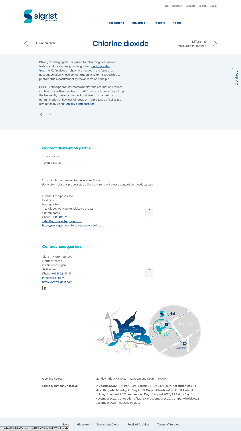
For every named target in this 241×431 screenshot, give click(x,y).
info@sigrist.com (53, 278)
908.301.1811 (59, 217)
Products (158, 23)
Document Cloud (108, 424)
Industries (138, 23)
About (177, 23)
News (65, 424)
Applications (115, 23)
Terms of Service (168, 424)
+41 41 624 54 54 (62, 273)
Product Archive (138, 424)
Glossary (83, 424)
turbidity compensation (79, 104)
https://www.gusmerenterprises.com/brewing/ (71, 225)
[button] (67, 163)
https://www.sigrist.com (57, 282)
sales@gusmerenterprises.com (62, 221)
